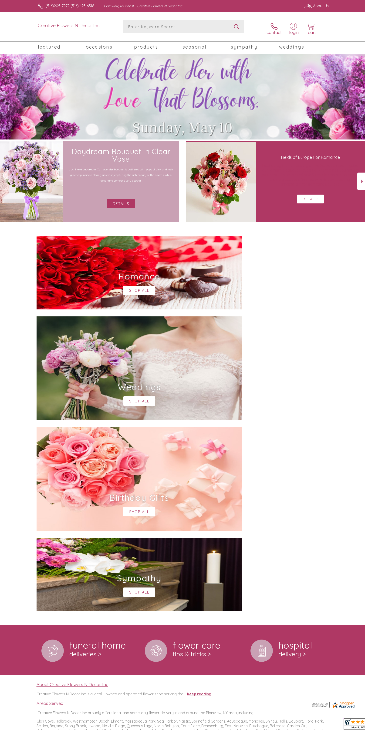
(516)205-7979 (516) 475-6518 (70, 5)
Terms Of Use (226, 725)
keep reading (199, 500)
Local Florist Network (287, 725)
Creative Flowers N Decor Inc (69, 25)
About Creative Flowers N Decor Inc (72, 491)
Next (361, 179)
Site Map (316, 725)
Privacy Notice (254, 725)
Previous (4, 179)
